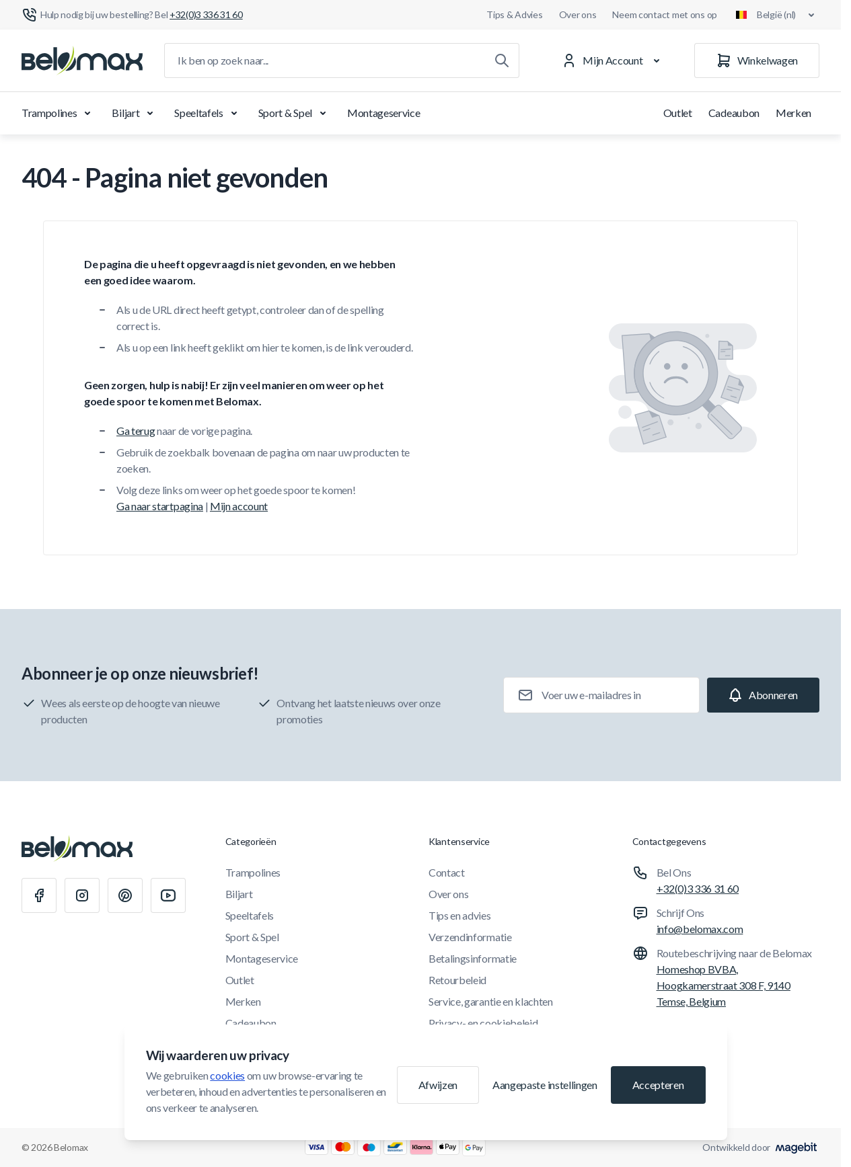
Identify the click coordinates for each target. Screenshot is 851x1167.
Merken (793, 112)
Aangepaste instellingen (544, 1084)
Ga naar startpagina (159, 505)
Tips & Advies (514, 14)
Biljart (135, 113)
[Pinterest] (125, 895)
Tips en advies (460, 915)
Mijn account (239, 505)
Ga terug (135, 430)
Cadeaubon (734, 112)
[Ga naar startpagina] (82, 60)
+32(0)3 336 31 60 (698, 888)
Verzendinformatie (470, 936)
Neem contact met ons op (664, 14)
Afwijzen (437, 1084)
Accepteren (658, 1084)
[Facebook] (39, 895)
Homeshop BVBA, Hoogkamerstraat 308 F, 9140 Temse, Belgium (723, 985)
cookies (227, 1075)
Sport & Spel (294, 113)
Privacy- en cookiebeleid (483, 1022)
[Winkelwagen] (756, 60)
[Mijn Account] (613, 60)
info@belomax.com (700, 928)
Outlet (677, 112)
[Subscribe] (763, 695)
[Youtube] (168, 895)
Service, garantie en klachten (491, 1001)
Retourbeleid (457, 979)
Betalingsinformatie (473, 958)
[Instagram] (82, 895)
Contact (447, 872)
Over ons (578, 14)
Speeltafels (208, 113)
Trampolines (59, 113)
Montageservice (383, 112)
